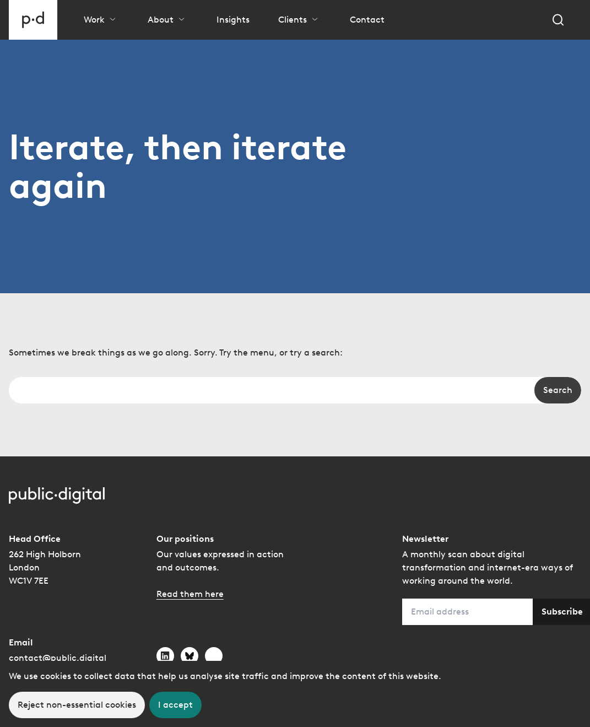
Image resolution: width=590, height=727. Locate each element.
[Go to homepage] (33, 20)
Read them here (190, 594)
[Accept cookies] (175, 705)
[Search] (558, 20)
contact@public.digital (57, 658)
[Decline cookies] (77, 705)
